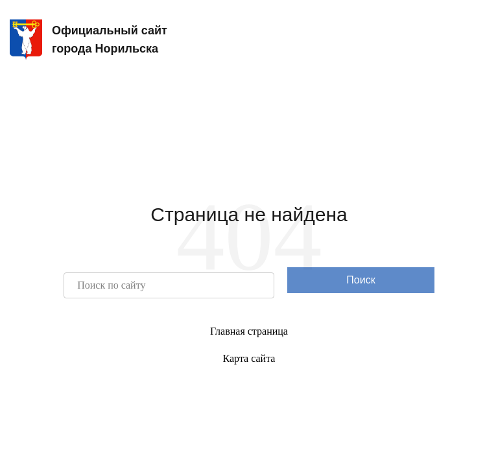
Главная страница (249, 331)
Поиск (360, 279)
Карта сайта (249, 358)
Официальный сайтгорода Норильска (88, 39)
